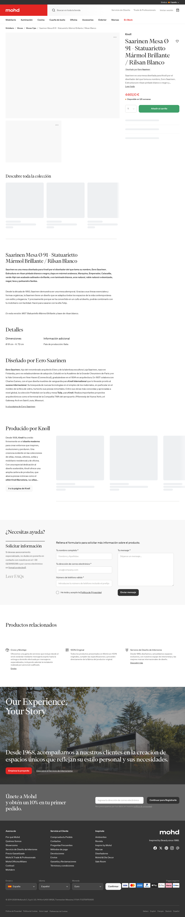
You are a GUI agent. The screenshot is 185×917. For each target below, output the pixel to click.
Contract (10, 865)
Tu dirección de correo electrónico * (73, 563)
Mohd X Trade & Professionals (21, 857)
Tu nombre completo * (67, 550)
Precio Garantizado (15, 853)
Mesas (20, 28)
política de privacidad (143, 806)
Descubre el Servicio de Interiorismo (54, 770)
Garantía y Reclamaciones (63, 861)
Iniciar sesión (166, 10)
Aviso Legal (43, 911)
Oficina (73, 19)
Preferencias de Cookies (59, 911)
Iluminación (27, 19)
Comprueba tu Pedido (61, 837)
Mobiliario (11, 19)
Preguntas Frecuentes (61, 845)
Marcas (115, 19)
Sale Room (100, 861)
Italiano (145, 911)
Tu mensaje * (124, 550)
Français (161, 911)
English (153, 911)
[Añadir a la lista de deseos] (177, 41)
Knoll (128, 34)
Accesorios (87, 19)
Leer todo (130, 86)
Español (176, 911)
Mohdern (10, 869)
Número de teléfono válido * (70, 577)
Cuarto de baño (57, 19)
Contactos (55, 841)
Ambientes (100, 837)
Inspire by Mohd (103, 845)
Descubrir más (136, 663)
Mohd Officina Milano (16, 861)
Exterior (102, 19)
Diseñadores (101, 853)
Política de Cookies (30, 911)
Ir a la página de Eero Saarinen (20, 406)
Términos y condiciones (62, 865)
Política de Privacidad (91, 592)
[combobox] (8, 886)
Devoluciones (57, 853)
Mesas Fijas (31, 28)
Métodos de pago (59, 849)
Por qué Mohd (13, 837)
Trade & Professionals (145, 10)
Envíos (13, 668)
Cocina (41, 19)
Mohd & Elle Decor (104, 857)
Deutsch (168, 911)
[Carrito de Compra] (177, 10)
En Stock (128, 19)
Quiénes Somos (13, 841)
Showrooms (12, 845)
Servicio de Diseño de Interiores (21, 849)
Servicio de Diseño (121, 10)
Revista (99, 841)
